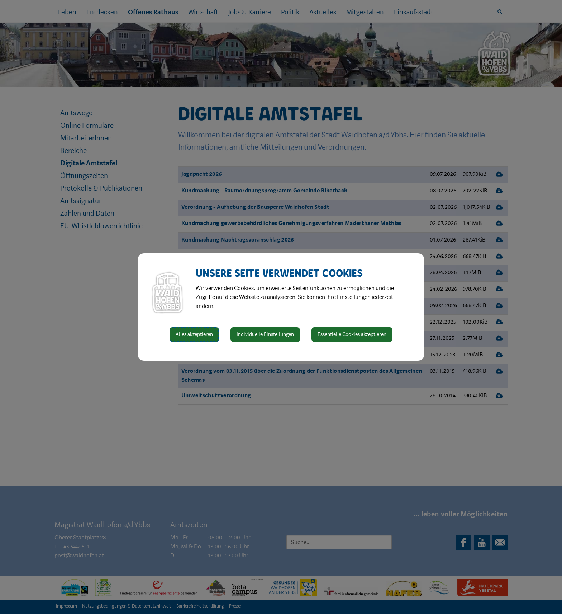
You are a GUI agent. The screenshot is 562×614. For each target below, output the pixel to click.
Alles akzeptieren (194, 334)
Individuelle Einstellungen (265, 334)
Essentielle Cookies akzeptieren (352, 334)
